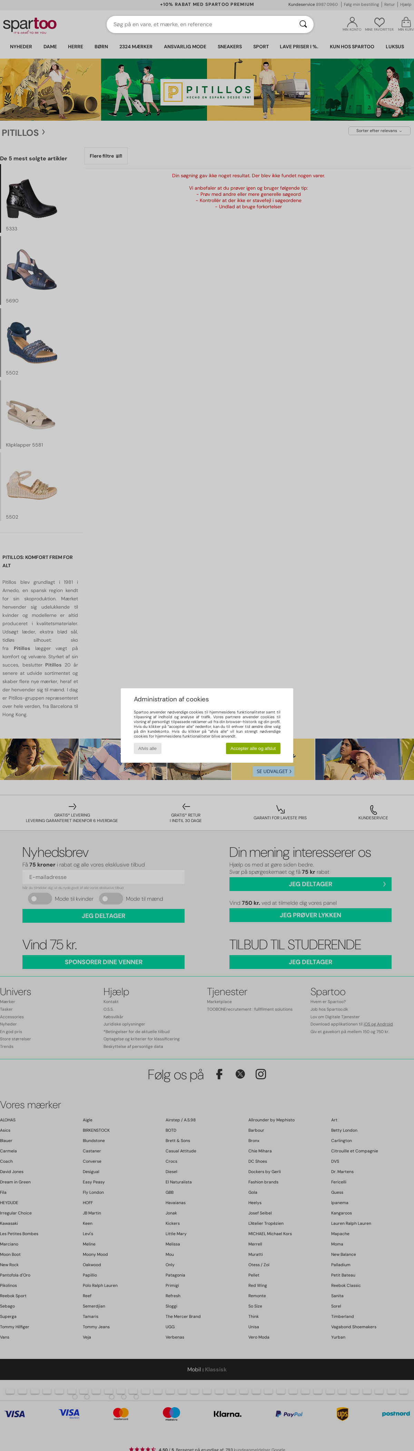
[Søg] (303, 24)
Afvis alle (147, 748)
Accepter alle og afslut (253, 748)
